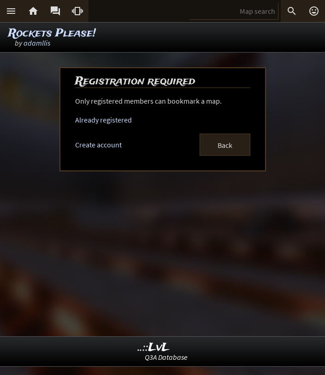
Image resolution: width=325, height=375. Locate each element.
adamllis (37, 42)
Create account (98, 144)
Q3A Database (166, 357)
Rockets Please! (52, 33)
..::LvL (153, 348)
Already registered (103, 119)
